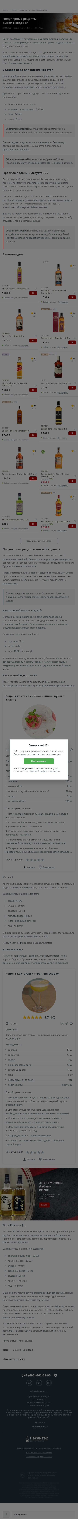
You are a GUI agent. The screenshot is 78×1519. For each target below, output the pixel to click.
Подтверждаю (38, 761)
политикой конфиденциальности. (45, 771)
